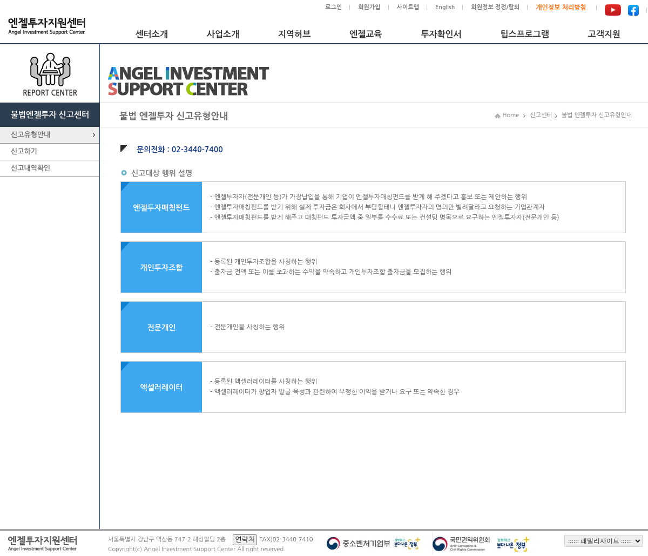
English (445, 7)
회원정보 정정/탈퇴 (495, 7)
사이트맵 (408, 7)
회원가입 (369, 7)
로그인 (333, 7)
